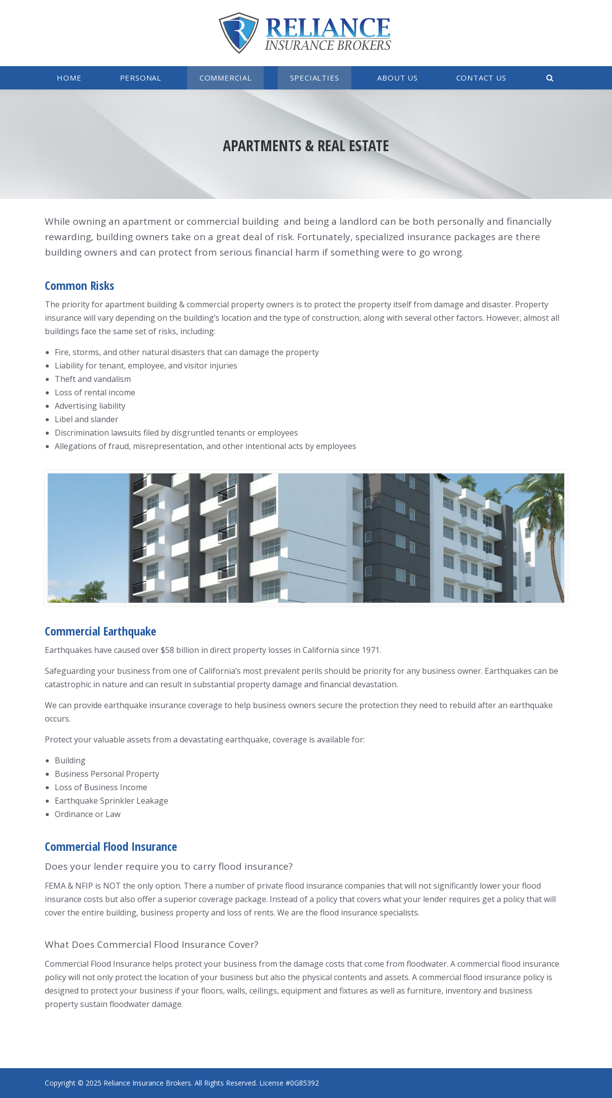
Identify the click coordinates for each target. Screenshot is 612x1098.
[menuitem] (69, 78)
